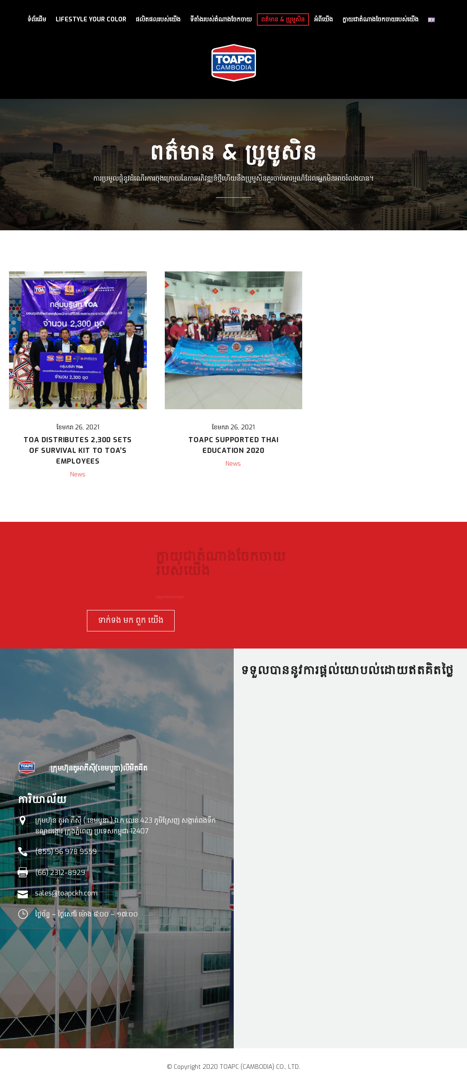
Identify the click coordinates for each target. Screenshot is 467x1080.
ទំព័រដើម (36, 19)
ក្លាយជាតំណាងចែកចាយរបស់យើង (380, 19)
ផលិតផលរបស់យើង (158, 19)
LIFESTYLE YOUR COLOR (91, 19)
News (78, 474)
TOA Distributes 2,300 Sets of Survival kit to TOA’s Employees (78, 450)
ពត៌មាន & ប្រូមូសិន (283, 19)
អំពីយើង (323, 19)
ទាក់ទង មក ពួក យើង (137, 620)
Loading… (350, 856)
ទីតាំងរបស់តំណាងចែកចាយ (221, 19)
